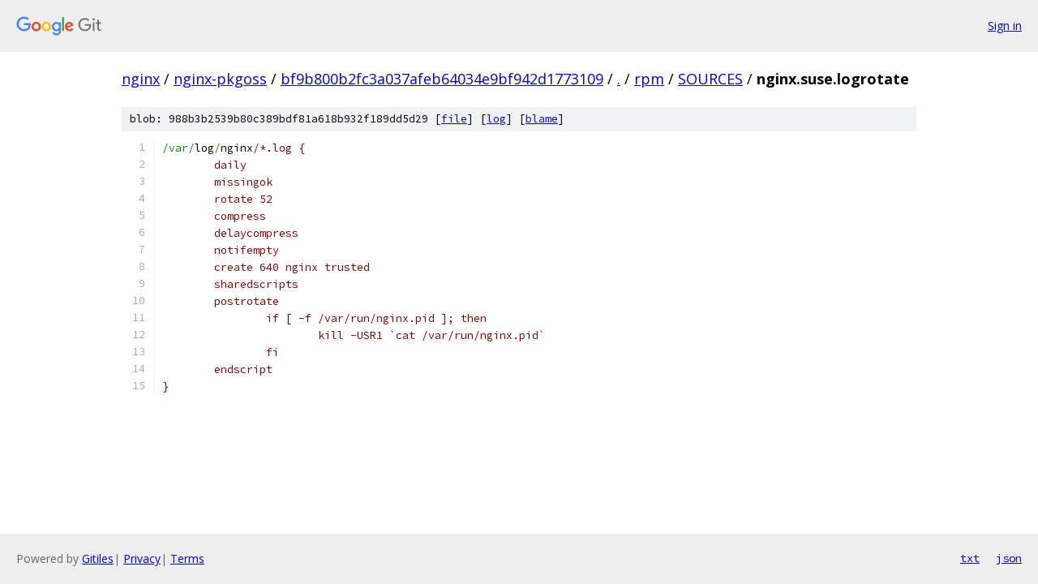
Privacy (142, 558)
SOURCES (710, 78)
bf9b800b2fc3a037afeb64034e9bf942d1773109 (442, 78)
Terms (187, 558)
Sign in (1005, 25)
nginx (141, 78)
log (496, 119)
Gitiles (98, 558)
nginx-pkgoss (220, 78)
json (1009, 558)
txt (970, 558)
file (454, 119)
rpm (649, 78)
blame (541, 119)
